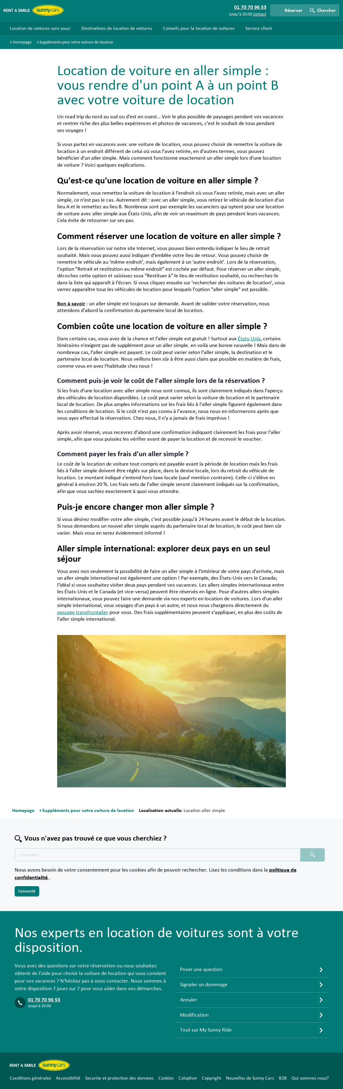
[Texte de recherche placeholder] (157, 855)
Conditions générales (30, 1078)
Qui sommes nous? (310, 1078)
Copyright (211, 1078)
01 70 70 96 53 (44, 1000)
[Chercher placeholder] (312, 855)
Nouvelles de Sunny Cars (250, 1078)
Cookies (166, 1078)
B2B (283, 1078)
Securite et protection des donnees (119, 1078)
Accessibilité (68, 1078)
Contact (259, 14)
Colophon (187, 1078)
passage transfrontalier (82, 612)
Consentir (27, 891)
